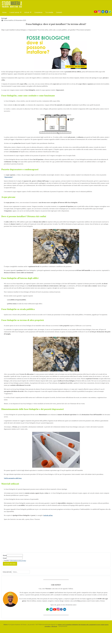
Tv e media (49, 12)
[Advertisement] (15, 537)
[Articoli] (30, 12)
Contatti (59, 12)
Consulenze (38, 12)
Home (4, 12)
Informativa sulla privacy (18, 561)
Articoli (26, 12)
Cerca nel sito (7, 572)
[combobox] (20, 572)
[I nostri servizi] (20, 12)
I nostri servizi (14, 12)
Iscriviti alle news (10, 564)
